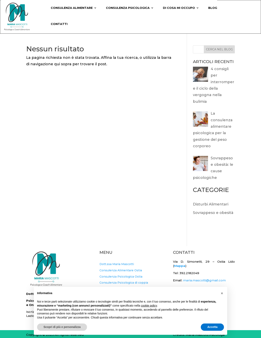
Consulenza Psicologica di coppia (123, 282)
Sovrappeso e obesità (213, 212)
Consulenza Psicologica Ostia (120, 276)
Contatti (59, 24)
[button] (222, 293)
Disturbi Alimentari (210, 204)
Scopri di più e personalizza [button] (62, 327)
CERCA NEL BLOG (219, 49)
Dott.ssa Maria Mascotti (116, 264)
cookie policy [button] (149, 305)
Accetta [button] (212, 327)
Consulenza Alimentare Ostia (120, 270)
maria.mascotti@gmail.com (204, 280)
